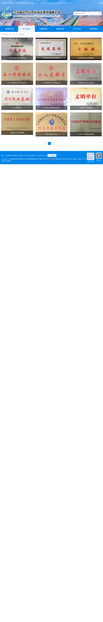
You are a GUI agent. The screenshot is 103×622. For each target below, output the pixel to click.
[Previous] (45, 143)
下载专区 (51, 155)
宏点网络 (8, 161)
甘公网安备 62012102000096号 (62, 159)
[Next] (57, 143)
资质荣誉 (21, 34)
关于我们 (15, 34)
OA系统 (100, 3)
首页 (10, 34)
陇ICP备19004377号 (46, 159)
